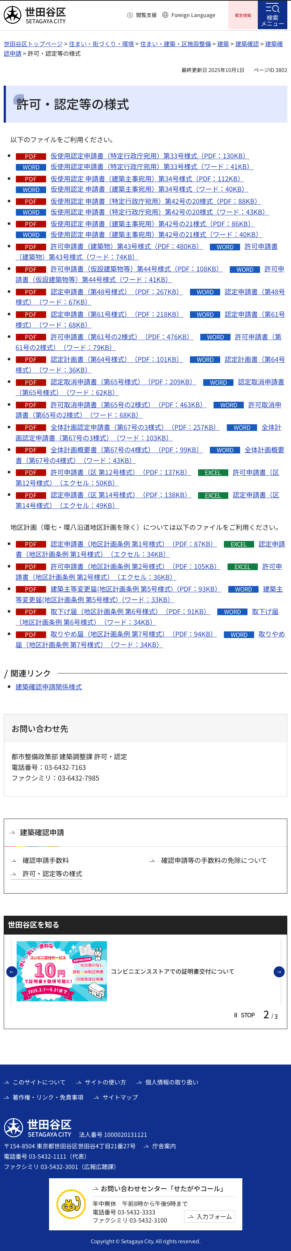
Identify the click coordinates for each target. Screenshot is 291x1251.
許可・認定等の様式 (52, 872)
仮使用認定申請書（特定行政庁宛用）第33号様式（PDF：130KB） (150, 154)
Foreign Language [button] (193, 14)
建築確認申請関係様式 (48, 685)
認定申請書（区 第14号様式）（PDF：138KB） (121, 493)
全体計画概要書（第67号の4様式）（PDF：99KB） (127, 448)
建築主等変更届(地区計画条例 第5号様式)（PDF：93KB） (136, 587)
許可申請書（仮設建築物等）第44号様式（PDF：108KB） (137, 267)
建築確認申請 (42, 831)
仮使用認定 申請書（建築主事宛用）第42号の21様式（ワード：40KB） (156, 233)
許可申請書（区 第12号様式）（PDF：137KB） (121, 471)
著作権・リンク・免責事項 (48, 1096)
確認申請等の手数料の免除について (214, 859)
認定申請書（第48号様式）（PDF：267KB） (117, 290)
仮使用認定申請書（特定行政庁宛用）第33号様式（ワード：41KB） (152, 165)
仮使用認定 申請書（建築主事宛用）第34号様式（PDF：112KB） (147, 177)
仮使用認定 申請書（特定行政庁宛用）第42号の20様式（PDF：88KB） (156, 200)
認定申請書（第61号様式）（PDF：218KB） (117, 313)
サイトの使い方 (105, 1081)
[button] (142, 15)
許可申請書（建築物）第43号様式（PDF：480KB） (127, 245)
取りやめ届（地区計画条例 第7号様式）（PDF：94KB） (134, 632)
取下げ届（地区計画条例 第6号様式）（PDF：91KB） (130, 610)
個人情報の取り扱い (171, 1081)
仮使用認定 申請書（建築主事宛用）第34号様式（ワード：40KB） (149, 187)
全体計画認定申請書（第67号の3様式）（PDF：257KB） (135, 426)
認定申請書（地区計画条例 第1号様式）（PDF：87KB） (134, 542)
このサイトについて (39, 1081)
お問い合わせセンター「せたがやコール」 (164, 1187)
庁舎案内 (164, 1145)
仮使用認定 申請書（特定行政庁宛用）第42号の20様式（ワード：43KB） (160, 210)
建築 (223, 42)
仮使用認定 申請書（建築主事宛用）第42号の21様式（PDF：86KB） (152, 222)
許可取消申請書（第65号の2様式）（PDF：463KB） (129, 403)
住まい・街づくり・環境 (101, 42)
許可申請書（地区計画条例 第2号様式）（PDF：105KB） (136, 565)
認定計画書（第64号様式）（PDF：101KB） (117, 358)
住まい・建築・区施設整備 (175, 42)
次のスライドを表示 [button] (284, 971)
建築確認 (247, 42)
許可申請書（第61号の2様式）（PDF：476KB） (122, 335)
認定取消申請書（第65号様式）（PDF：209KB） (123, 380)
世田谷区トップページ (33, 42)
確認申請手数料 (45, 859)
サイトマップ (120, 1096)
